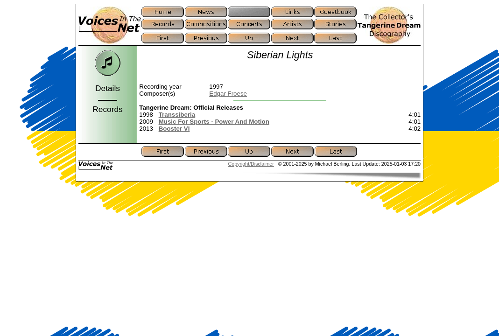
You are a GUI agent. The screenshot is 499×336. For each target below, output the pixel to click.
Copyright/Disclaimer (251, 164)
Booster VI (174, 128)
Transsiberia (177, 114)
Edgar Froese (228, 93)
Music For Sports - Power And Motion (214, 121)
